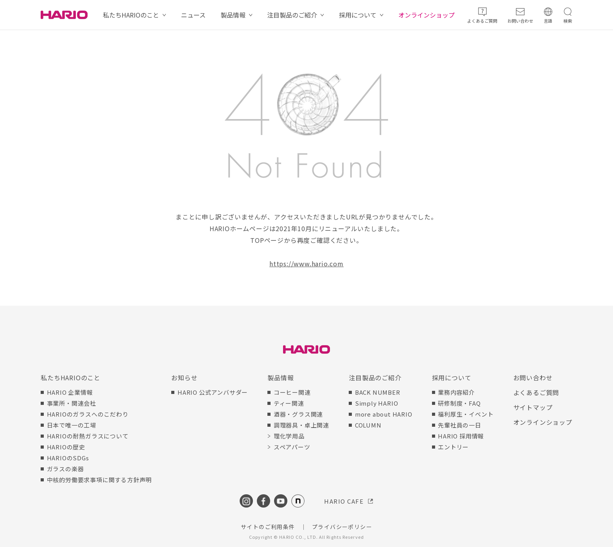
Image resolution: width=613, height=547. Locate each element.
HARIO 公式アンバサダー (212, 392)
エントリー (453, 447)
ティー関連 (289, 403)
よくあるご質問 (536, 392)
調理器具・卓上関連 (301, 425)
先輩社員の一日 (459, 425)
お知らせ (184, 377)
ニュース (193, 15)
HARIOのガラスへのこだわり (88, 414)
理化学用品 (289, 436)
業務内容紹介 (456, 392)
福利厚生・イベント (465, 414)
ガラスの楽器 (65, 469)
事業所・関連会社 (71, 403)
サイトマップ (533, 407)
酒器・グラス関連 (298, 414)
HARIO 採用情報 (461, 436)
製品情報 (233, 15)
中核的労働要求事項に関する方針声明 (99, 480)
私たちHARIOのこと (131, 15)
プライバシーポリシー (342, 526)
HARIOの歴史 (66, 447)
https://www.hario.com (306, 263)
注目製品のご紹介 (292, 15)
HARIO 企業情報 (70, 392)
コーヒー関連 (292, 392)
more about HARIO (383, 414)
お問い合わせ (533, 377)
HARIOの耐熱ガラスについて (88, 436)
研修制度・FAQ (459, 403)
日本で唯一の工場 (71, 425)
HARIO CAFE (344, 501)
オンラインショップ (426, 15)
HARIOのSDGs (68, 458)
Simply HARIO (376, 403)
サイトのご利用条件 (268, 526)
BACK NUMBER (377, 392)
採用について (357, 15)
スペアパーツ (292, 447)
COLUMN (368, 425)
